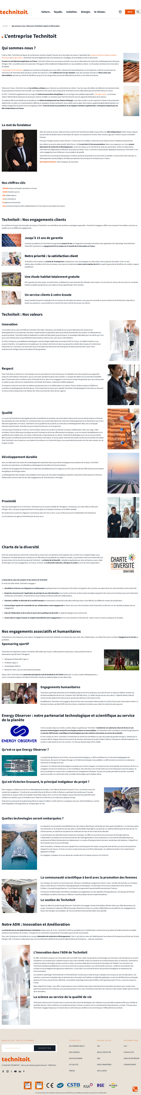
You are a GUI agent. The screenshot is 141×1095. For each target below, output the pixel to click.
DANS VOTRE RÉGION (131, 1058)
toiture (45, 12)
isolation (71, 12)
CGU (125, 1046)
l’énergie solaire (101, 94)
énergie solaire (17, 58)
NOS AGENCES (74, 1052)
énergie (86, 12)
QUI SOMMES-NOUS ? (77, 1046)
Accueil (5, 26)
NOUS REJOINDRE (75, 1058)
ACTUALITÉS (73, 1064)
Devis (130, 11)
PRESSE (72, 1071)
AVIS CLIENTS (102, 1071)
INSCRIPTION (44, 1048)
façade (58, 12)
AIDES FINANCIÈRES (104, 1064)
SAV (98, 1046)
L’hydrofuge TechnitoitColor (12, 70)
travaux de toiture (97, 55)
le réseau (100, 12)
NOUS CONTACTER (104, 1052)
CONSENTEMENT (130, 1064)
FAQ (98, 1058)
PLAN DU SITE (129, 1052)
